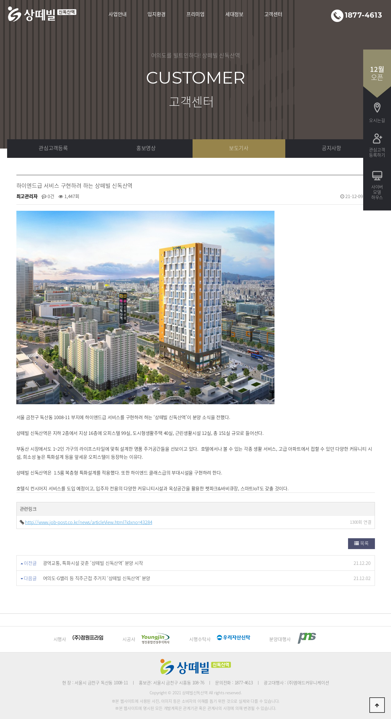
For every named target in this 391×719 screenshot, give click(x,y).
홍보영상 (146, 148)
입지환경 (156, 14)
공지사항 (331, 148)
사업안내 (117, 14)
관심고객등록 (53, 148)
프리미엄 (195, 14)
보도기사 (239, 148)
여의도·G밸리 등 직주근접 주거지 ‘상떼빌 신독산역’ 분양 (97, 578)
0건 (48, 196)
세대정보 (234, 14)
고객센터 (273, 14)
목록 (361, 543)
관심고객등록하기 (377, 152)
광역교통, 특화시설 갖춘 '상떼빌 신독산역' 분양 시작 (93, 563)
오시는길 (377, 120)
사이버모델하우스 (377, 192)
